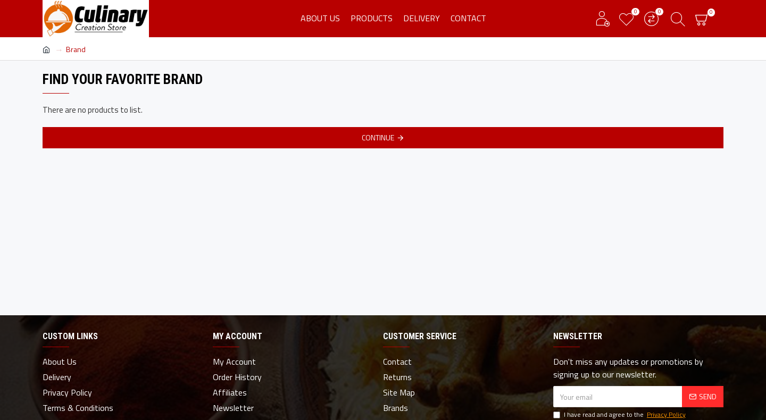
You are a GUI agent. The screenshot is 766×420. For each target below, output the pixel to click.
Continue (378, 137)
